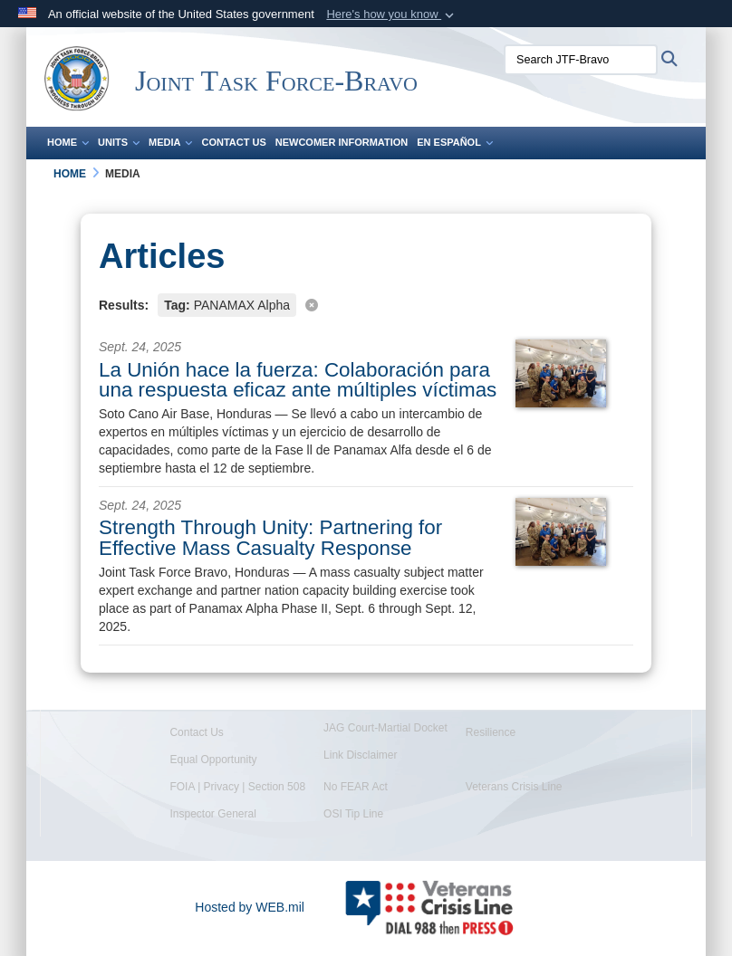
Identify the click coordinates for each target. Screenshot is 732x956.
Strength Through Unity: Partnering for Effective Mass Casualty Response (270, 537)
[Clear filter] (366, 303)
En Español (455, 142)
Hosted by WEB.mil (249, 907)
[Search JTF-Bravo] (581, 59)
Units (119, 142)
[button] (392, 14)
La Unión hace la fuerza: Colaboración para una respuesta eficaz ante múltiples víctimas (297, 379)
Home (68, 142)
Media (170, 142)
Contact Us (233, 142)
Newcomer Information (341, 142)
